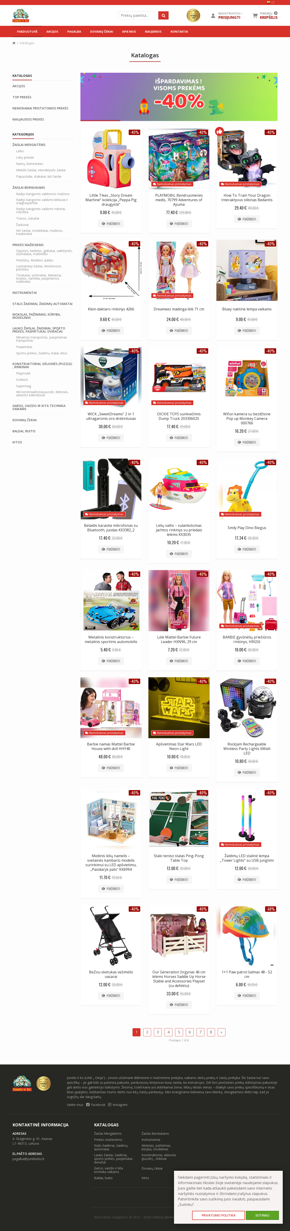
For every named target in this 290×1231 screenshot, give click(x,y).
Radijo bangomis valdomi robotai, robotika (41, 210)
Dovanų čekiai (101, 31)
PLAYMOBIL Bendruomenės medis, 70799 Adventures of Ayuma (179, 200)
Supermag (23, 386)
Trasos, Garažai (27, 218)
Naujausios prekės (28, 119)
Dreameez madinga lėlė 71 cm (179, 309)
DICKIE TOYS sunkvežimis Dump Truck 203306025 (179, 416)
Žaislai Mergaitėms (28, 144)
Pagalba (74, 31)
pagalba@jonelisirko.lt (28, 1159)
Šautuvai (22, 224)
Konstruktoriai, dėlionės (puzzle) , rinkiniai (42, 365)
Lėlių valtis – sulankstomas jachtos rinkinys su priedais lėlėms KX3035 (179, 530)
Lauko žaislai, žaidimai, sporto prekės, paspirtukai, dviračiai (38, 330)
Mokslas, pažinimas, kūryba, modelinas (36, 316)
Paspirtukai (24, 346)
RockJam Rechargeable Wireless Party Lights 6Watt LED (247, 748)
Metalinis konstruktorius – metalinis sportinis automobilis (111, 639)
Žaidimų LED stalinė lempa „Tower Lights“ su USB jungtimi (247, 858)
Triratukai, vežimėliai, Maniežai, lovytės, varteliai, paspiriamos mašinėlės (39, 278)
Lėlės (20, 151)
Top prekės (21, 97)
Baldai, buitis (23, 431)
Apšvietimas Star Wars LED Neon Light (179, 746)
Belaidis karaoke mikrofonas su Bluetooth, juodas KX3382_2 (111, 527)
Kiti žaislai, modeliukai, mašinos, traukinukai (39, 232)
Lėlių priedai (25, 157)
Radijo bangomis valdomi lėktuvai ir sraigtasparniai (42, 201)
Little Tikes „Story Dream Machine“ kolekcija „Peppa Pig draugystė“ (111, 200)
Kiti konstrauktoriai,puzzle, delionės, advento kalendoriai (42, 393)
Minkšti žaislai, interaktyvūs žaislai (40, 170)
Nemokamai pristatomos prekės (40, 108)
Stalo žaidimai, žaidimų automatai (42, 303)
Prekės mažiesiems (28, 245)
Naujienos (153, 31)
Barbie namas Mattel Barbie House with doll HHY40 (111, 746)
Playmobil (23, 373)
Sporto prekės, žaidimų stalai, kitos (42, 353)
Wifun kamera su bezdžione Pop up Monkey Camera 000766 (247, 418)
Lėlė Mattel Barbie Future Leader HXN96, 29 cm (179, 639)
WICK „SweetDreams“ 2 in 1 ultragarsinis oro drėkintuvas (111, 416)
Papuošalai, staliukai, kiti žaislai (38, 176)
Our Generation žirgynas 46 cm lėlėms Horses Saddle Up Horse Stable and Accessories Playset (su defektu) (178, 979)
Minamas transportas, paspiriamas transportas (41, 339)
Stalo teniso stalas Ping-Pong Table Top (179, 858)
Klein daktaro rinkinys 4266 (111, 309)
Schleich (22, 379)
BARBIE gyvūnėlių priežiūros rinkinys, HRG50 (247, 639)
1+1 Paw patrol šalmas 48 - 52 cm (247, 974)
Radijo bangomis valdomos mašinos (43, 194)
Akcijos (52, 31)
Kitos (17, 442)
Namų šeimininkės (29, 163)
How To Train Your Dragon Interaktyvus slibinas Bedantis (247, 197)
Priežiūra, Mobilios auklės (34, 260)
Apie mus (129, 31)
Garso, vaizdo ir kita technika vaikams (38, 407)
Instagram (118, 1105)
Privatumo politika (218, 1215)
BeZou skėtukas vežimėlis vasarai (111, 974)
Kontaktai (179, 31)
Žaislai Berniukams (28, 187)
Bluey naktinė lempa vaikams (247, 309)
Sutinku (262, 1215)
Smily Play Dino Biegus (247, 527)
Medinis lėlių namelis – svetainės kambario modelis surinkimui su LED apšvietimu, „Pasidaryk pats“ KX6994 (111, 863)
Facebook (96, 1105)
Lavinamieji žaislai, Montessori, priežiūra (39, 268)
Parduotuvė (27, 31)
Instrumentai (24, 292)
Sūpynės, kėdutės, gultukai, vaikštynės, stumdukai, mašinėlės (44, 252)
